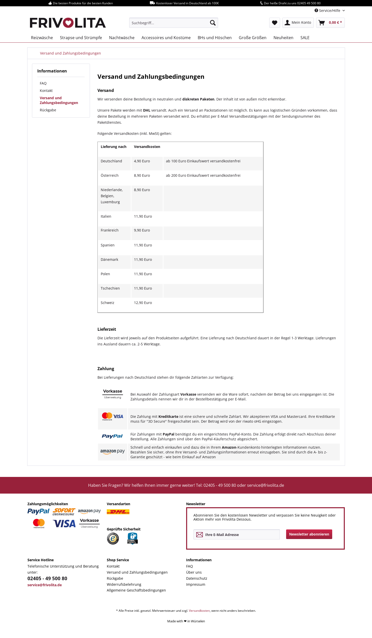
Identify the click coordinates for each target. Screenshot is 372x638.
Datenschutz (196, 578)
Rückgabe (48, 110)
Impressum (195, 584)
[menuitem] (173, 23)
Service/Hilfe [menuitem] (328, 10)
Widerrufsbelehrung (124, 584)
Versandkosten (199, 610)
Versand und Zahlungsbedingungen (59, 100)
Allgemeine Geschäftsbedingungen (136, 590)
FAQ (43, 83)
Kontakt (46, 90)
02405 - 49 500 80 (47, 578)
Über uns (194, 572)
